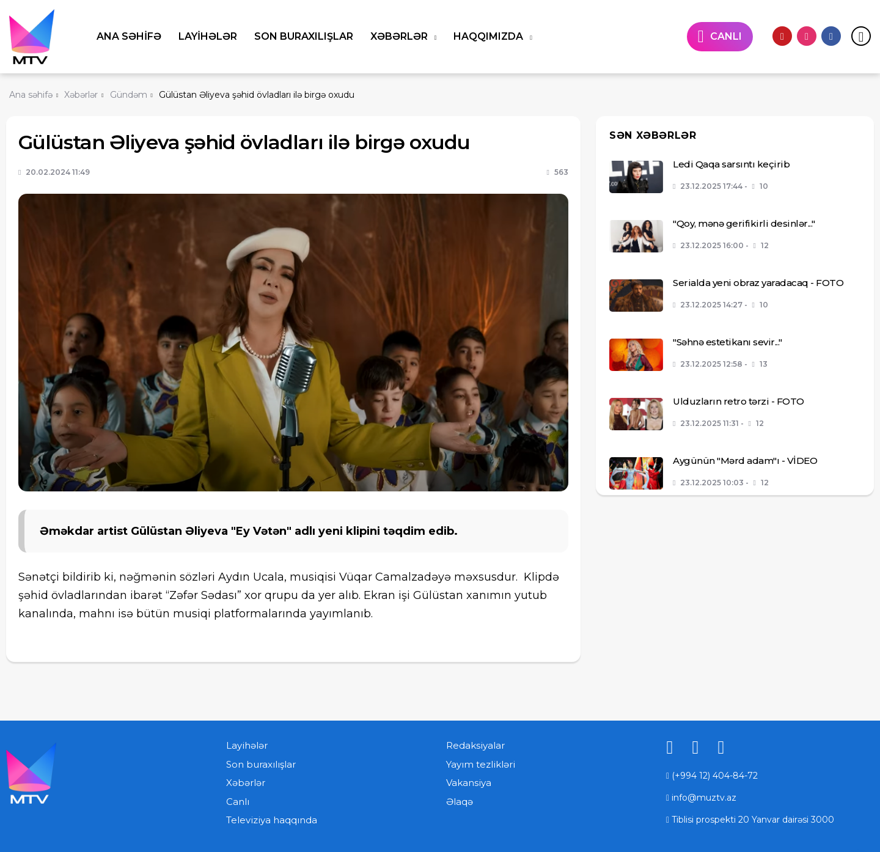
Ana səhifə (129, 36)
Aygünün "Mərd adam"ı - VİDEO (745, 460)
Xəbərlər (400, 36)
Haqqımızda (489, 36)
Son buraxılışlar (303, 36)
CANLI (726, 36)
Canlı (237, 801)
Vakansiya (468, 782)
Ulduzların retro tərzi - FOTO (738, 401)
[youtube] (782, 36)
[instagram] (806, 36)
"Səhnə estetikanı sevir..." (727, 342)
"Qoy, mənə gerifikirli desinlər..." (744, 223)
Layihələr (207, 36)
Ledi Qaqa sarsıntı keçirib (731, 164)
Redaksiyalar (475, 745)
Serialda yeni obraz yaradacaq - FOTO (758, 282)
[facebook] (831, 36)
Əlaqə (459, 801)
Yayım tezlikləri (480, 764)
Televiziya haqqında (271, 820)
